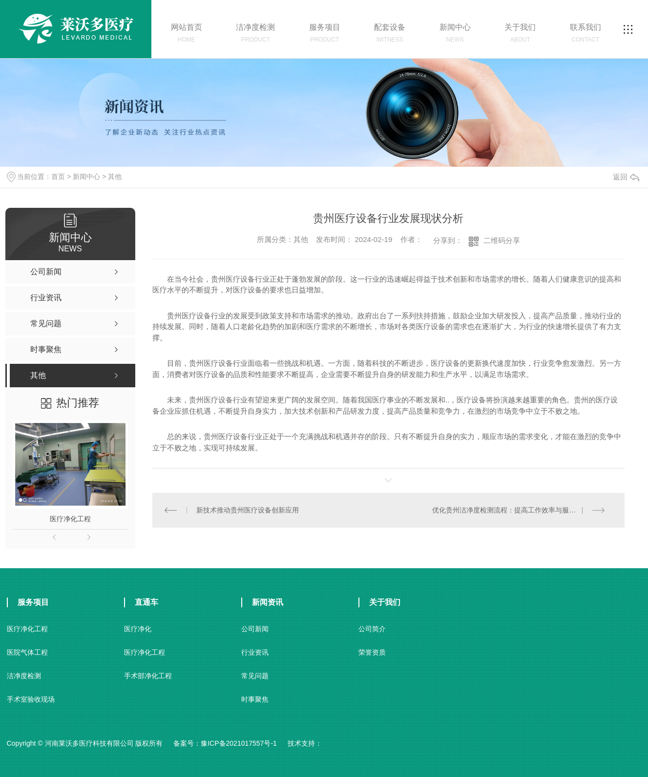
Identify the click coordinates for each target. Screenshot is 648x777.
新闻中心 (86, 176)
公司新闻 (255, 629)
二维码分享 (501, 240)
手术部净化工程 (148, 676)
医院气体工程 (27, 652)
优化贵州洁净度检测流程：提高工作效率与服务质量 (510, 510)
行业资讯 (255, 652)
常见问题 (255, 676)
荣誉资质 (372, 652)
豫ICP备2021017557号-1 (239, 743)
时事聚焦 (255, 699)
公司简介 (372, 629)
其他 (115, 176)
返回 (626, 177)
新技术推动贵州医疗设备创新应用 (247, 510)
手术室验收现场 (31, 699)
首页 (58, 176)
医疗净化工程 (70, 519)
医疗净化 (137, 629)
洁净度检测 (24, 676)
